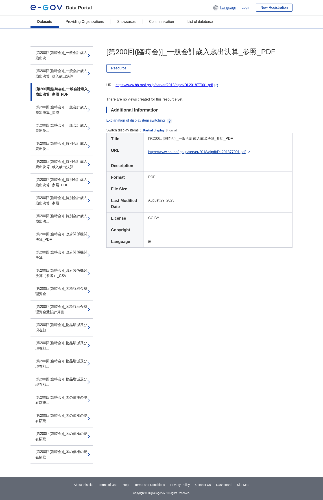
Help (126, 485)
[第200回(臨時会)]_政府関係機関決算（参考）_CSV (61, 273)
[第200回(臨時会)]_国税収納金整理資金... (61, 291)
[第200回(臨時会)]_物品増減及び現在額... (61, 327)
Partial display (154, 130)
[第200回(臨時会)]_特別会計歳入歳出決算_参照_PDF (61, 182)
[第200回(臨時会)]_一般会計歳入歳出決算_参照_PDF (61, 91)
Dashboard (224, 485)
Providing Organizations (85, 22)
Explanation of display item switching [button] (139, 120)
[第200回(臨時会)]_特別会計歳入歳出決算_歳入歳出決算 (61, 164)
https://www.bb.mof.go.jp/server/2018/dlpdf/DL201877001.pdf (164, 85)
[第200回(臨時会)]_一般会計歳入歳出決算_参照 (61, 109)
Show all (171, 130)
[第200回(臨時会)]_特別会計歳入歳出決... (61, 146)
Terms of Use (108, 485)
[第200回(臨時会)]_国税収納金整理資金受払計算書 (61, 309)
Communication (161, 22)
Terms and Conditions (150, 485)
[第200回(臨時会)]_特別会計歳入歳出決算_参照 (61, 200)
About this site (84, 485)
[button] (224, 8)
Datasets (44, 22)
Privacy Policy (180, 485)
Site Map (243, 485)
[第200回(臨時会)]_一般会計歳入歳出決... (61, 55)
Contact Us (203, 485)
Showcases (126, 22)
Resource (118, 68)
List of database (200, 22)
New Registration (274, 7)
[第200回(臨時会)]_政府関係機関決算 (61, 255)
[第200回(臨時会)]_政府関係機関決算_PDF (61, 236)
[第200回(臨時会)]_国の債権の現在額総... (61, 400)
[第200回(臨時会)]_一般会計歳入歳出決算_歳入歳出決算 (61, 73)
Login (246, 7)
